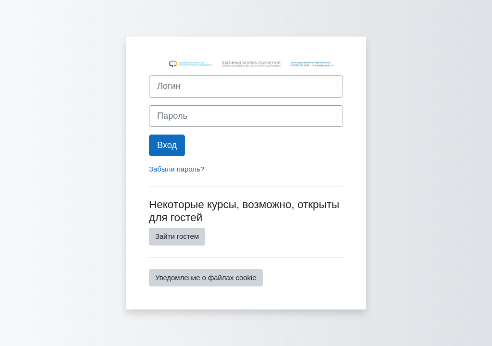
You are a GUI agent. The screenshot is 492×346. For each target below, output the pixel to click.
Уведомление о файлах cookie (206, 277)
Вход (167, 145)
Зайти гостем (177, 236)
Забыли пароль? (176, 169)
